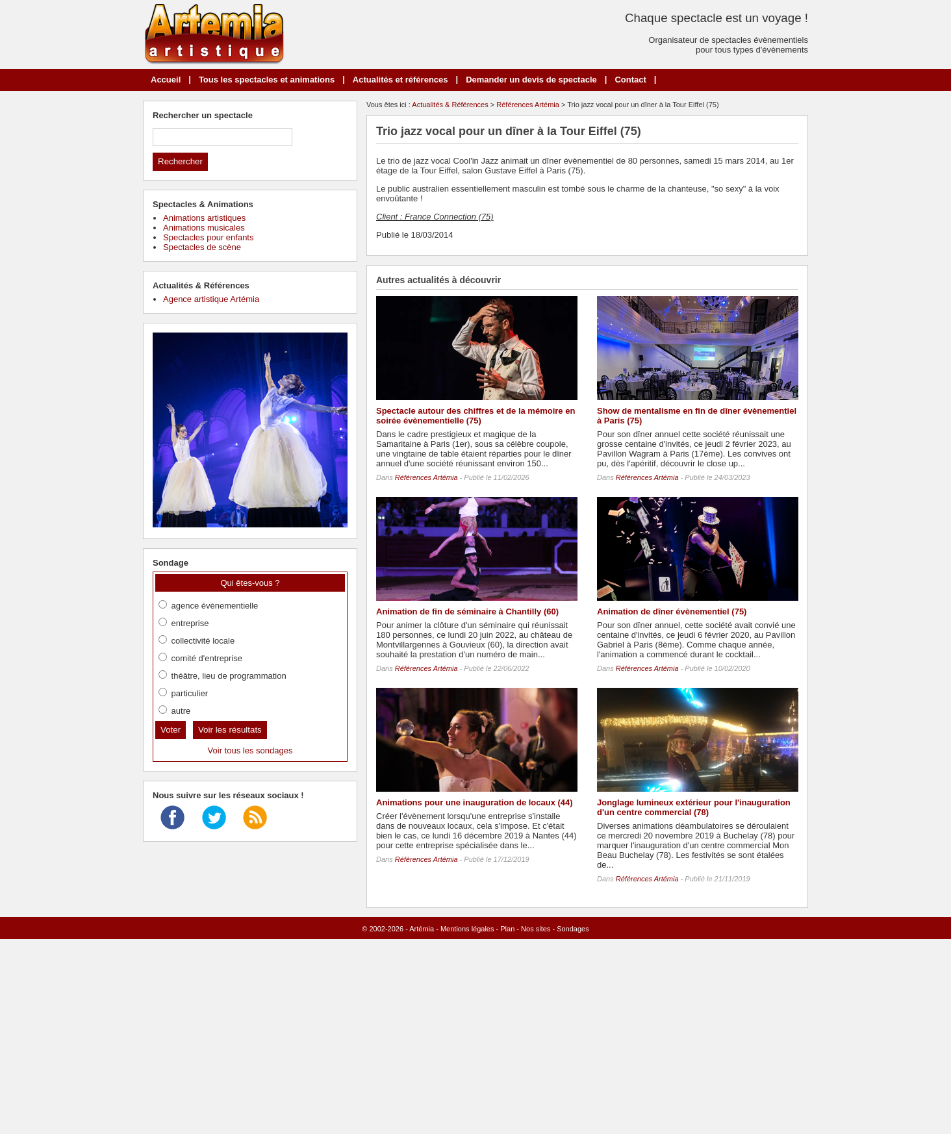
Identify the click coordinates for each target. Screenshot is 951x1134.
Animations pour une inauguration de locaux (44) (474, 802)
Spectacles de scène (202, 247)
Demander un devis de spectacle (531, 79)
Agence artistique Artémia (211, 299)
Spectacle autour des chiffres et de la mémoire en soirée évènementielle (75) (475, 415)
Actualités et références (400, 79)
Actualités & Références (450, 104)
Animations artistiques (204, 218)
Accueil (166, 79)
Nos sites (535, 929)
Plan (507, 929)
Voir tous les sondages (250, 750)
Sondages (573, 929)
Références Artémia (527, 104)
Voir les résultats (230, 730)
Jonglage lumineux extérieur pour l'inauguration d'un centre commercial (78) (694, 807)
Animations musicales (204, 228)
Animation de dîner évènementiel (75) (671, 611)
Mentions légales (467, 929)
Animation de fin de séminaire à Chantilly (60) (467, 611)
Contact (630, 79)
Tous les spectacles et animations (267, 79)
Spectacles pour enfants (208, 237)
